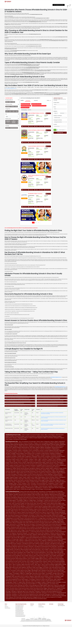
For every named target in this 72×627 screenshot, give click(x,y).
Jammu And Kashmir (30, 436)
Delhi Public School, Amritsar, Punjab (40, 580)
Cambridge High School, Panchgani (26, 524)
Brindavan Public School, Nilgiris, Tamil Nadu (37, 567)
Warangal (51, 487)
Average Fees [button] (7, 108)
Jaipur (35, 459)
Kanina (12, 462)
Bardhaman (38, 444)
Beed (7, 446)
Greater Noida (21, 456)
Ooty (44, 472)
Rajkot (36, 477)
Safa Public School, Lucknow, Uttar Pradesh (53, 560)
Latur (29, 466)
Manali (18, 468)
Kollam (7, 465)
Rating (48, 100)
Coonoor (41, 450)
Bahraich (57, 443)
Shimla (35, 480)
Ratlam (57, 477)
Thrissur (57, 483)
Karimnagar (42, 462)
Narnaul (38, 471)
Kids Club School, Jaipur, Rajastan (41, 494)
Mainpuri (57, 466)
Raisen (24, 477)
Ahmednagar (32, 441)
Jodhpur (39, 461)
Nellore (54, 471)
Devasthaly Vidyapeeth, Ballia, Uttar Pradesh (50, 554)
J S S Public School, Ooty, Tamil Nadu (21, 569)
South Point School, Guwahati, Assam (26, 496)
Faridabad (58, 453)
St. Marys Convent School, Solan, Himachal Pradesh (28, 575)
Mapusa (38, 468)
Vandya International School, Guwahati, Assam (35, 598)
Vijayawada (17, 487)
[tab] (11, 100)
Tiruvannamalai (41, 484)
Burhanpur (14, 449)
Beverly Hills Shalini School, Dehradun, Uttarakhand (32, 491)
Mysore (36, 469)
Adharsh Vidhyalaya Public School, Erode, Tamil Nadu (53, 542)
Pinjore (29, 475)
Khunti (25, 464)
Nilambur (13, 472)
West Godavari (9, 489)
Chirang (15, 450)
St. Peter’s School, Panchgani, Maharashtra (33, 589)
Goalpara (59, 455)
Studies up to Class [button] (8, 104)
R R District (55, 475)
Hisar (48, 458)
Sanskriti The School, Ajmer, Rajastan (23, 494)
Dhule (61, 452)
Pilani (25, 475)
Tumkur (61, 484)
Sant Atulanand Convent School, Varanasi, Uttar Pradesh (20, 561)
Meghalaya (21, 437)
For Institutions (40, 605)
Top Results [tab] (28, 100)
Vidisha (11, 487)
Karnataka (45, 436)
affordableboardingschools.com (11, 88)
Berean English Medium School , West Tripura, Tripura (40, 563)
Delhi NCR (58, 434)
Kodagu (40, 464)
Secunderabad (9, 480)
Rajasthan (40, 437)
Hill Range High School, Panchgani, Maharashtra (54, 528)
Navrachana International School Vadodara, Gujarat (25, 509)
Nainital (62, 469)
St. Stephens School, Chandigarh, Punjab (56, 582)
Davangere (14, 452)
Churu (30, 450)
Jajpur (39, 459)
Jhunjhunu (31, 461)
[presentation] (27, 100)
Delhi (24, 452)
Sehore (15, 480)
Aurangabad (45, 443)
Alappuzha (47, 441)
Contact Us (60, 132)
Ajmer (42, 441)
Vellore (7, 487)
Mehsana (56, 468)
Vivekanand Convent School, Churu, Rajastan (36, 540)
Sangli (50, 478)
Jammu (64, 459)
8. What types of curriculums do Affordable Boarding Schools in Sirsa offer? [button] (50, 400)
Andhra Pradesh (26, 434)
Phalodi (21, 475)
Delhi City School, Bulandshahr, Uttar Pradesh (42, 552)
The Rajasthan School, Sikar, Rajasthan (50, 566)
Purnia (46, 475)
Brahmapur (59, 447)
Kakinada (49, 461)
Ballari (12, 444)
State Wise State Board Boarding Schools (20, 615)
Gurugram (47, 456)
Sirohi (7, 481)
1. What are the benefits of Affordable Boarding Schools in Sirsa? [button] (16, 395)
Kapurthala (30, 462)
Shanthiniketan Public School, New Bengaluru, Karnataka (25, 521)
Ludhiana (38, 466)
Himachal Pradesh (19, 436)
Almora (7, 443)
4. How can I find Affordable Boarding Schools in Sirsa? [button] (14, 403)
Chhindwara (48, 449)
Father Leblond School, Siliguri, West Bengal (27, 570)
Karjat (47, 462)
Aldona (52, 441)
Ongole (41, 472)
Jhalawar (18, 461)
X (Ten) (12, 106)
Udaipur (8, 486)
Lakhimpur (24, 466)
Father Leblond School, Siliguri (54, 503)
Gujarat (7, 436)
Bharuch (53, 446)
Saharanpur (28, 478)
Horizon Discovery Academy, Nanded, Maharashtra (48, 530)
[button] (11, 116)
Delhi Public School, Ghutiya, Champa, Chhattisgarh (47, 576)
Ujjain (26, 486)
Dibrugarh (8, 453)
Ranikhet (52, 477)
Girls (7, 101)
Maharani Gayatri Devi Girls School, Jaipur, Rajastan (49, 579)
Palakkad (53, 472)
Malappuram (9, 468)
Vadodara (50, 486)
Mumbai (19, 469)
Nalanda (8, 471)
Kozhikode (39, 465)
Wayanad (62, 487)
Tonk (47, 484)
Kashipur (8, 464)
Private (7, 127)
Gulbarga (34, 456)
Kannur (20, 462)
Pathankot (8, 475)
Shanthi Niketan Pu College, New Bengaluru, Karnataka (41, 583)
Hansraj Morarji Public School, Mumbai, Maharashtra (29, 528)
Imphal (17, 459)
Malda (14, 468)
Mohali (64, 468)
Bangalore (21, 444)
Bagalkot (51, 443)
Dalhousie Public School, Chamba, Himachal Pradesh (30, 502)
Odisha (31, 437)
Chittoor (20, 450)
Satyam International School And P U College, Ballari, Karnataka (36, 518)
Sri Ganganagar (44, 481)
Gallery (36, 126)
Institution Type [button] (8, 118)
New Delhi (8, 472)
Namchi (18, 471)
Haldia (63, 456)
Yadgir (33, 489)
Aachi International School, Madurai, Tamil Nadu (27, 542)
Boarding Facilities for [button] (9, 99)
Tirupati (24, 484)
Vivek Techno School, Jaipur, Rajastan (15, 540)
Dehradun (20, 452)
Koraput (16, 465)
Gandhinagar (30, 455)
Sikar (54, 480)
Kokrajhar (51, 464)
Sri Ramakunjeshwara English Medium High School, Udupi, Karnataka (45, 585)
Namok (23, 471)
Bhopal (19, 447)
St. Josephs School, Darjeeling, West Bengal (20, 572)
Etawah (47, 453)
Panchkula (20, 474)
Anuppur (36, 443)
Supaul (63, 481)
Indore (21, 459)
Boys (10, 101)
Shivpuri (47, 480)
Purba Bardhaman (39, 475)
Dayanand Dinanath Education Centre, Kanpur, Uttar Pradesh (45, 551)
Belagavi (11, 446)
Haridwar (35, 458)
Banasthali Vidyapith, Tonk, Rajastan (26, 533)
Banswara (32, 444)
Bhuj (31, 447)
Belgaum (16, 446)
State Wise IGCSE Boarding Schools (19, 612)
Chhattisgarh (51, 434)
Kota (23, 465)
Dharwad (51, 452)
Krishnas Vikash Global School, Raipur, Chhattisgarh (39, 577)
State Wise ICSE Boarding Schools (19, 610)
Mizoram (26, 437)
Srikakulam (51, 481)
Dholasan (57, 452)
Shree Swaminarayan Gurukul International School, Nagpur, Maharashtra (36, 588)
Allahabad (61, 441)
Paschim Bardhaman (37, 474)
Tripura (62, 437)
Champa (30, 449)
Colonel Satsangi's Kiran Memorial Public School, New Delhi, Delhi (33, 595)
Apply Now (48, 113)
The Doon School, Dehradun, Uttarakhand (46, 496)
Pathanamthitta (58, 474)
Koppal (11, 465)
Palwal (63, 472)
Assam (42, 434)
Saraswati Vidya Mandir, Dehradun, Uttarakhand (18, 548)
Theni (28, 483)
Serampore (21, 480)
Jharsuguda (25, 461)
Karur (55, 462)
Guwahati (53, 456)
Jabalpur (31, 459)
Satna (58, 478)
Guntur (43, 456)
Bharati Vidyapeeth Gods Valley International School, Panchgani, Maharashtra (32, 522)
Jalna (54, 459)
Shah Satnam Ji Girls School (36, 130)
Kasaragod (60, 462)
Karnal (51, 462)
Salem (33, 478)
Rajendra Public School (35, 193)
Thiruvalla (33, 483)
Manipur (15, 437)
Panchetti (8, 474)
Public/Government (13, 127)
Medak (47, 468)
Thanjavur (24, 483)
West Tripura (17, 489)
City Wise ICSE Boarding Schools (19, 611)
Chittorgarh (25, 450)
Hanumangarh (20, 458)
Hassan (40, 458)
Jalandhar (44, 459)
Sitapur (14, 481)
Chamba (24, 449)
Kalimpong (55, 461)
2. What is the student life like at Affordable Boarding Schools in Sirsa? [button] (17, 398)
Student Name (56, 102)
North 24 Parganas (29, 472)
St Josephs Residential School (32, 505)
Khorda (21, 464)
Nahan (57, 469)
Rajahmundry (30, 477)
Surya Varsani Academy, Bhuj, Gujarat (47, 509)
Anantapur (30, 443)
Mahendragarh (50, 466)
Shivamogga (41, 480)
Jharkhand (39, 436)
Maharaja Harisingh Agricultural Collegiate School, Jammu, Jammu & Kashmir (35, 597)
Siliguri (57, 480)
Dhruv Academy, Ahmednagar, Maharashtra (38, 527)
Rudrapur (16, 478)
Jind (35, 461)
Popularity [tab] (36, 100)
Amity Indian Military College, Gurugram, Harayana (53, 513)
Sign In (70, 5)
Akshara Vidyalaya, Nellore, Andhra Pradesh (49, 506)
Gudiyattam (28, 456)
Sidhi (51, 480)
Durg (17, 453)
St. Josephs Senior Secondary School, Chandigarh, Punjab (31, 582)
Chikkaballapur (55, 449)
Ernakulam (38, 453)
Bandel (16, 444)
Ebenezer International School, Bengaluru (16, 506)
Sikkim (45, 437)
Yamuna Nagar (39, 489)
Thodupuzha (51, 483)
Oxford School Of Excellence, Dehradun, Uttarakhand (31, 545)
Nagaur (49, 469)
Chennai (42, 449)
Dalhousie (61, 450)
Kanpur (24, 462)
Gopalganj (8, 456)
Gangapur (37, 455)
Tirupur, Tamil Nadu (31, 484)
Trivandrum (55, 484)
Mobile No (55, 111)
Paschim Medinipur (48, 474)
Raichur (60, 475)
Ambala (16, 443)
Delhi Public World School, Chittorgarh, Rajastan (49, 534)
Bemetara (25, 446)
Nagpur (53, 469)
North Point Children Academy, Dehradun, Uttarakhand (42, 543)
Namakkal (13, 471)
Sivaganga (19, 481)
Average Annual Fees (58, 120)
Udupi (22, 486)
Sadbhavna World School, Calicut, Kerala (40, 586)
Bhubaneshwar (25, 447)
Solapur (28, 481)
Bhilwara (61, 446)
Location (55, 124)
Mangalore (32, 468)
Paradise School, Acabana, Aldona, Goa (44, 561)
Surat (7, 483)
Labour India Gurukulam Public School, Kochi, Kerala (52, 505)
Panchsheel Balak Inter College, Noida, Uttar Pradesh (40, 557)
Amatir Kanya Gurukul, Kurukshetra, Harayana (29, 513)
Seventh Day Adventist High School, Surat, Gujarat (34, 512)
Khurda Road (31, 464)
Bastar (58, 444)
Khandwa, (16, 464)
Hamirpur (13, 458)
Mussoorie (31, 469)
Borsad (54, 447)
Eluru (34, 453)
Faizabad (52, 453)
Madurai (44, 466)
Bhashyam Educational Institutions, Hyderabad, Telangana (32, 592)
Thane (19, 483)
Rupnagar (21, 478)
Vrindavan (45, 487)
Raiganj (12, 477)
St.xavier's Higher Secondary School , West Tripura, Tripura (31, 564)
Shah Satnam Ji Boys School (36, 146)
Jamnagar (9, 461)
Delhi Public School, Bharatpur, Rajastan (27, 534)
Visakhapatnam (30, 487)
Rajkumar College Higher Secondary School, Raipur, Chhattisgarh (36, 573)
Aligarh (56, 441)
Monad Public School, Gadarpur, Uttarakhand (17, 543)
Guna (39, 456)
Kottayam (33, 465)
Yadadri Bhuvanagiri (26, 489)
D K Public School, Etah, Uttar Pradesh (19, 551)
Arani (40, 443)
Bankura (27, 444)
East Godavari (28, 453)
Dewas (33, 452)
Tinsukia (61, 483)
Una (29, 486)
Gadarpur (24, 455)
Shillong (31, 480)
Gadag (19, 455)
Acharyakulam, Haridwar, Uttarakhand (51, 575)
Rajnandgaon (41, 477)
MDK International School (36, 113)
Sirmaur (62, 480)
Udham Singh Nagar (15, 486)
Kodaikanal (45, 464)
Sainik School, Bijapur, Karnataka (19, 516)
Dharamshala (44, 452)
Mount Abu (13, 469)
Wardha (57, 487)
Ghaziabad (53, 455)
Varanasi (60, 486)
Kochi (36, 464)
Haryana (12, 436)
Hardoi (30, 458)
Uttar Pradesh (9, 439)
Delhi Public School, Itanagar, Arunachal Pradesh (29, 566)
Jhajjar (14, 461)
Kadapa (44, 461)
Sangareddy (45, 478)
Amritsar (20, 443)
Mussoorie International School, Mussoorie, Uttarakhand (31, 497)
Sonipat (32, 481)
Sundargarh (58, 481)
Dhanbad (38, 452)
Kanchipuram (62, 461)
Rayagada (62, 477)
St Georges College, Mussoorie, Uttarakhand (23, 499)
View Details (47, 126)
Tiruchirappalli (12, 484)
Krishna (44, 465)
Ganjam (48, 455)
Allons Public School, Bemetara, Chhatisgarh (42, 572)
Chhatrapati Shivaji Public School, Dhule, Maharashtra (49, 524)
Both (13, 101)
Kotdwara (27, 465)
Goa (62, 434)
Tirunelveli (19, 484)
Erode (43, 453)
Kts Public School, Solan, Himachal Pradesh (35, 503)
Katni (12, 464)
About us (6, 605)
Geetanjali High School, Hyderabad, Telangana (28, 591)
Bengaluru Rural (33, 446)
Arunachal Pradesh (35, 434)
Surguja (11, 483)
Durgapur (21, 453)
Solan (24, 481)
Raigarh (16, 477)
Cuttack (46, 450)
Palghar (59, 472)
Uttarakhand (16, 439)
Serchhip (26, 480)
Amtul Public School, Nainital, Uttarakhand (45, 499)
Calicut (20, 449)
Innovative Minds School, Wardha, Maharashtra (17, 531)
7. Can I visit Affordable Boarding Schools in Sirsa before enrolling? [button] (48, 398)
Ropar (11, 478)
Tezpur (15, 483)
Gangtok (43, 455)
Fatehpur (14, 455)
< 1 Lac (7, 111)
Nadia (44, 469)
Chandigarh (36, 449)
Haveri (44, 458)
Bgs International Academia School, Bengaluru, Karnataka (20, 515)
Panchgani (14, 474)
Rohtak (7, 478)
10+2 (16, 106)
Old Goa (36, 472)
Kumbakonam (62, 465)
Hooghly (52, 458)
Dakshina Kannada (53, 450)
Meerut (51, 468)
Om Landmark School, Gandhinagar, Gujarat (30, 510)
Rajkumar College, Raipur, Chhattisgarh (33, 500)
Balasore (8, 444)
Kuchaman (49, 465)
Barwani (54, 444)
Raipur (20, 477)
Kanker (16, 462)
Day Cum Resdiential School (8, 121)
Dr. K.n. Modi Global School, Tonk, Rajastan (37, 536)
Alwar (11, 443)
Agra (20, 441)
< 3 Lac (13, 111)
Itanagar (26, 459)
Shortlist (24, 119)
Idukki (13, 459)
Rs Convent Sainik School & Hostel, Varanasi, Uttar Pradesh (27, 560)
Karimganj (36, 462)
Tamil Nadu (50, 437)
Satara (54, 478)
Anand (25, 443)
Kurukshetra (18, 466)
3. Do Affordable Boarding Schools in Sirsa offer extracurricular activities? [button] (18, 400)
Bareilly (44, 444)
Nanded (27, 471)
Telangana (56, 437)
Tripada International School (51, 500)
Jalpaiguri (58, 459)
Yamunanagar (47, 489)
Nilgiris (18, 472)
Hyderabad (8, 459)
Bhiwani (15, 447)
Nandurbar (33, 471)
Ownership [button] (7, 125)
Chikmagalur (9, 450)
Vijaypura (23, 487)
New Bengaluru (60, 471)
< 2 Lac (10, 111)
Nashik (42, 471)
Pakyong (48, 472)
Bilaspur (43, 447)
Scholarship (30, 126)
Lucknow (33, 466)
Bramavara (8, 449)
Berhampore (41, 446)
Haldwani (8, 458)
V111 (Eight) (8, 106)
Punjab (35, 437)
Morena (8, 469)
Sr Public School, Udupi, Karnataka (43, 515)
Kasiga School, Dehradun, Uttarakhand (45, 493)
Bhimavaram (9, 447)
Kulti (57, 465)
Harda (26, 458)
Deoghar (29, 452)
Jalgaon (50, 459)
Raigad (7, 477)
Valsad (55, 486)
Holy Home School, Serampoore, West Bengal (17, 583)
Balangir (62, 443)
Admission (24, 126)
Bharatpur (47, 446)
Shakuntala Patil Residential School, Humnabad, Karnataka (32, 519)
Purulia (50, 475)
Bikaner (38, 447)
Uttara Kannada (43, 486)
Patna (17, 475)
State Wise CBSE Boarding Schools (19, 605)
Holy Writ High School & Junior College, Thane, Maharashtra (20, 530)
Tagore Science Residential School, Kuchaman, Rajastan (39, 537)
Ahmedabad (25, 441)
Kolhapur (57, 464)
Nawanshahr (48, 471)
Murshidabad (25, 469)
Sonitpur (37, 481)
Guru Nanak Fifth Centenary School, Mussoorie (24, 493)
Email (55, 106)
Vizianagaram (38, 487)
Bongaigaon (48, 447)
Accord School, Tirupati (32, 506)
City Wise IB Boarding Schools (19, 609)
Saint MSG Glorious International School (38, 176)
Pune (32, 475)
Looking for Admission (58, 115)
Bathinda (62, 444)
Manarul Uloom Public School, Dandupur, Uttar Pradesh (42, 555)
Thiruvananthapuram (41, 483)
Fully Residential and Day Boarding (14, 121)
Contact (41, 126)
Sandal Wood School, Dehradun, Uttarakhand (52, 546)
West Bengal (24, 439)
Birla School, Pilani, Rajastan (42, 533)
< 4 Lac (16, 111)
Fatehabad (8, 455)
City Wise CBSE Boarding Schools (19, 606)
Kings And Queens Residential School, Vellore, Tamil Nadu (44, 569)
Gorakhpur (14, 456)
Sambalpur (38, 478)
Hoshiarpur (57, 458)
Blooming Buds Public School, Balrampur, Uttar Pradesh (34, 549)
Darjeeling (8, 452)
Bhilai (57, 446)
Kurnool (7, 466)
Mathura (43, 468)
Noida (21, 472)
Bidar (34, 447)
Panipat (25, 474)
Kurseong (12, 466)
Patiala (13, 475)
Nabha (40, 469)
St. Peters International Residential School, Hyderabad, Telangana (34, 594)
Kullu (54, 465)
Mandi (22, 468)
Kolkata (61, 464)
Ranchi (47, 477)
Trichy (50, 484)
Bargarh (49, 444)
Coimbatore (36, 450)
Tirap (7, 484)
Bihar (46, 434)
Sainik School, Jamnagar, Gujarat (50, 510)
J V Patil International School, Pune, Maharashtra (42, 531)
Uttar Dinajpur (34, 486)
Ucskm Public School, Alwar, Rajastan (33, 539)
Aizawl (38, 441)
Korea (20, 465)
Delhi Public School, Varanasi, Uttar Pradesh (27, 554)
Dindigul (13, 453)
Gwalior (59, 456)
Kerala (50, 436)
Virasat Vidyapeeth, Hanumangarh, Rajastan (54, 539)
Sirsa (10, 481)
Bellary (20, 446)
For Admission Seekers (41, 606)
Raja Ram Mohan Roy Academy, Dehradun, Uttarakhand (27, 546)
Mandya (27, 468)
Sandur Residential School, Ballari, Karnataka (39, 516)
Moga (61, 468)
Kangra (7, 462)
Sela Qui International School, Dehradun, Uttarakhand (43, 548)
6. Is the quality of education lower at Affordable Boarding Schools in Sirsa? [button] (50, 395)
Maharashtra (9, 437)
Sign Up (67, 6)
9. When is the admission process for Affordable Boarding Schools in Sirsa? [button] (50, 403)
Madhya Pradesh (57, 436)
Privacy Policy (6, 606)
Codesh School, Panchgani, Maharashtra (41, 525)
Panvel (29, 474)
